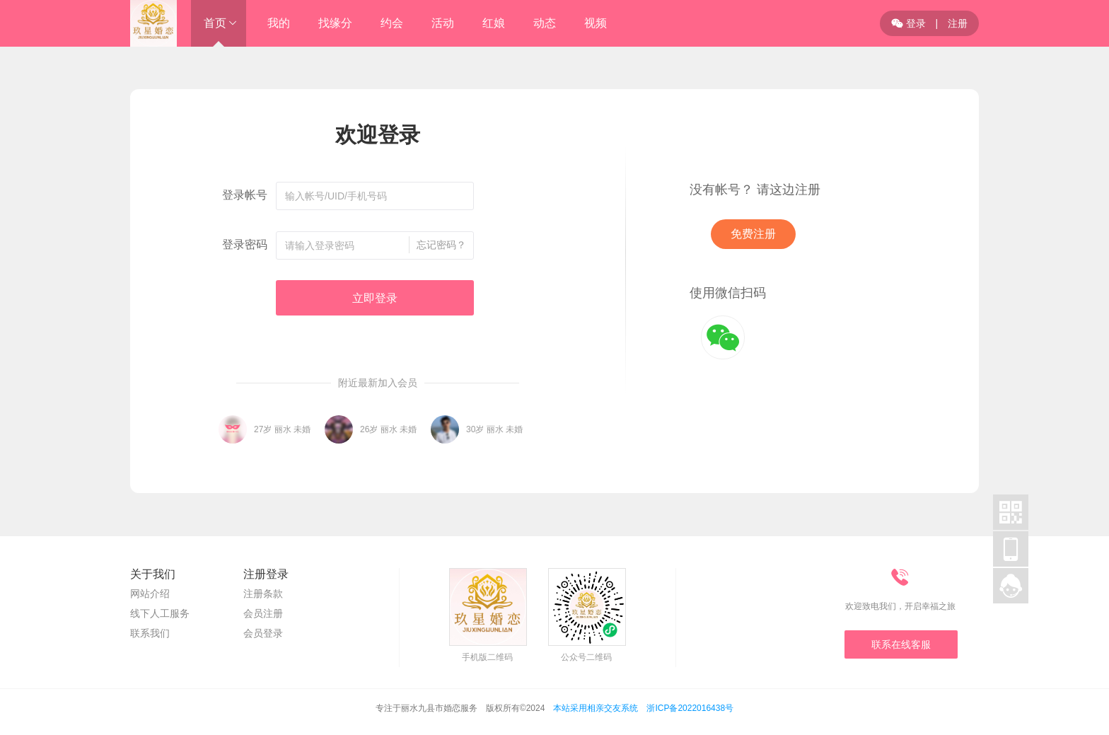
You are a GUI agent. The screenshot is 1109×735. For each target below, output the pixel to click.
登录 (908, 23)
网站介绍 (150, 593)
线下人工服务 (160, 613)
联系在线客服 (901, 644)
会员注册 (263, 613)
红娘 (493, 23)
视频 (595, 23)
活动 (442, 23)
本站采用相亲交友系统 (595, 708)
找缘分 (335, 23)
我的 (278, 23)
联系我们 (150, 633)
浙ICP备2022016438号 (689, 708)
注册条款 (263, 593)
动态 (544, 23)
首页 (215, 23)
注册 (958, 23)
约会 (392, 23)
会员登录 (263, 633)
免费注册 (753, 234)
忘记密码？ (441, 244)
